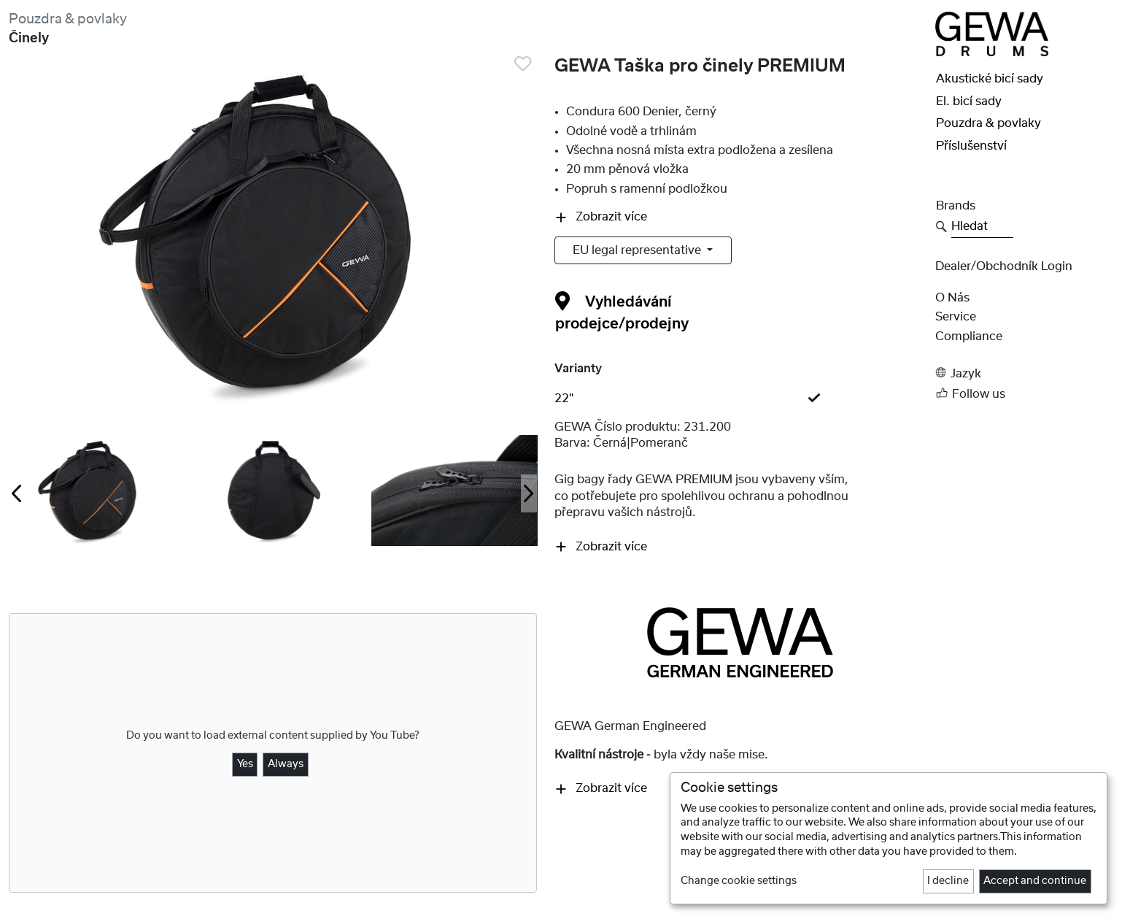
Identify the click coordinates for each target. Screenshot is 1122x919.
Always (285, 764)
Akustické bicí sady (989, 79)
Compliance (968, 336)
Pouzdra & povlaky (68, 19)
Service (955, 317)
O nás (952, 298)
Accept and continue (1034, 881)
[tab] (740, 398)
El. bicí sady (969, 101)
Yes (245, 764)
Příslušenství (971, 146)
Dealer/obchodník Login (1003, 266)
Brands (955, 206)
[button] (1024, 373)
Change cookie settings (739, 881)
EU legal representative (638, 250)
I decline (948, 881)
